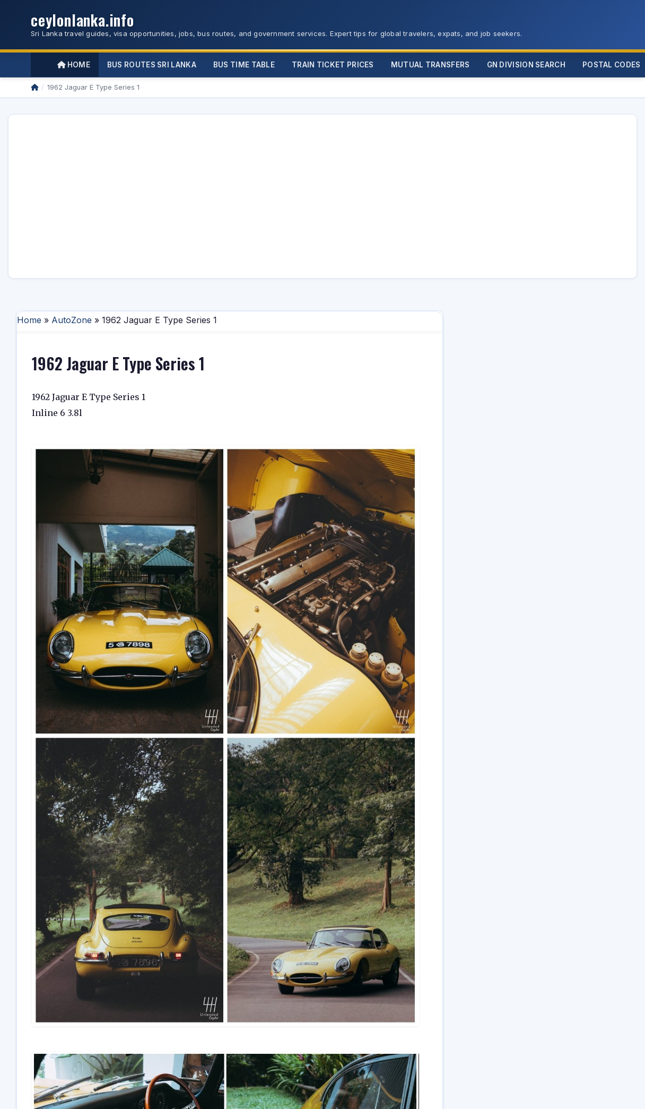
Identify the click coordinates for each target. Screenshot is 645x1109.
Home (73, 64)
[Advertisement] (228, 196)
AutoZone (71, 320)
